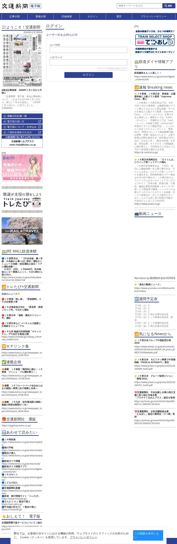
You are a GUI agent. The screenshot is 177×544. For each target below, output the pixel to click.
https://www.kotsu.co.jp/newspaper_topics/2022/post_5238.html (22, 354)
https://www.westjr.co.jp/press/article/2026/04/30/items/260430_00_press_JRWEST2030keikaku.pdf (154, 349)
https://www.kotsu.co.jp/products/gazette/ (22, 478)
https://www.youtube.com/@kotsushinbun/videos (154, 289)
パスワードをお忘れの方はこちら (112, 68)
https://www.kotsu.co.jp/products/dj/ (21, 463)
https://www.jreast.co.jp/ (147, 203)
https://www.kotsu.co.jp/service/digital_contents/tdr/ (22, 470)
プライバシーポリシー (84, 537)
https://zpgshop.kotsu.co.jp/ (16, 425)
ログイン (88, 74)
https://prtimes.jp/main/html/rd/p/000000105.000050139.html (154, 422)
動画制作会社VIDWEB (162, 278)
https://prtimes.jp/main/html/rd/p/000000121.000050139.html (154, 403)
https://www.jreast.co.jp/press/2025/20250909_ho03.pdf (154, 367)
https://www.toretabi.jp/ (14, 498)
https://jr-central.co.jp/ (146, 152)
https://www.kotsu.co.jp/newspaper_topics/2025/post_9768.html (22, 393)
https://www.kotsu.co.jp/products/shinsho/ (22, 492)
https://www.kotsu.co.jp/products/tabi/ (22, 450)
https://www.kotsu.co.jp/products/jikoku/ (22, 443)
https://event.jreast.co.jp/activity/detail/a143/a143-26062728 (21, 279)
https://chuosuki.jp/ (12, 509)
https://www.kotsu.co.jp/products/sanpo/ (22, 457)
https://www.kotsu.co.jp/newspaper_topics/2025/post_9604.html (22, 410)
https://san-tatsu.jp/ (12, 504)
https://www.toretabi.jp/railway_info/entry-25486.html (21, 338)
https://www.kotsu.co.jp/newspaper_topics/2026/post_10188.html (22, 377)
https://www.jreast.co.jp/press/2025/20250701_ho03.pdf (154, 384)
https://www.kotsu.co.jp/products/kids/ (22, 485)
